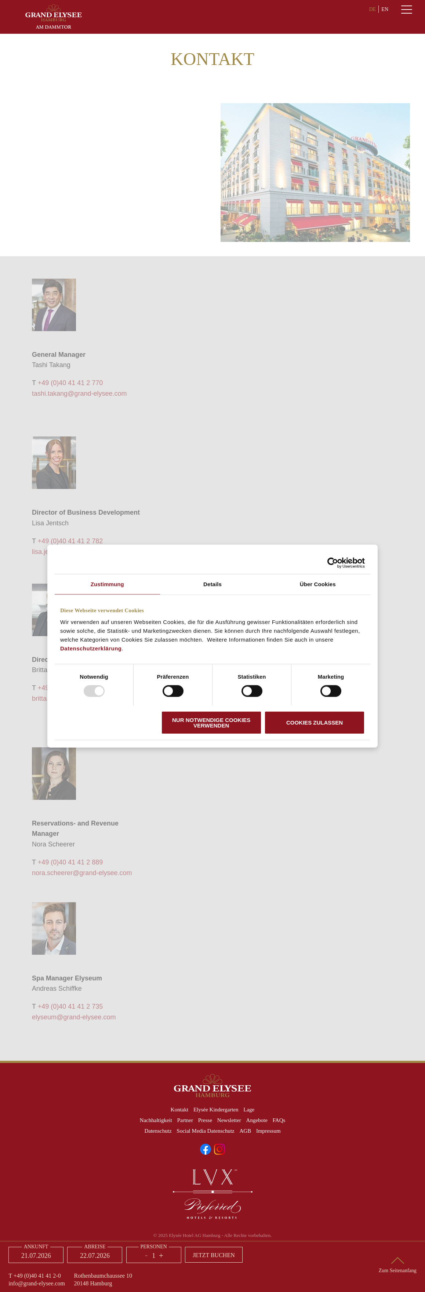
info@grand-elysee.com (36, 1283)
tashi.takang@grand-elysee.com (79, 396)
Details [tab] (212, 584)
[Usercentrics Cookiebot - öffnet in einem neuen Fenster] (333, 563)
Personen (153, 1246)
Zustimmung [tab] (107, 584)
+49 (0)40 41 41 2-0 (37, 1276)
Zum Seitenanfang (398, 1270)
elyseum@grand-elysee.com (74, 1020)
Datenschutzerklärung (91, 648)
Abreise (94, 1246)
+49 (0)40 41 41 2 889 (70, 865)
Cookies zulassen (314, 722)
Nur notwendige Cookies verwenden (211, 722)
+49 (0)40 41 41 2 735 (70, 1009)
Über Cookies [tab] (318, 584)
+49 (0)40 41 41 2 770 (70, 386)
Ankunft (36, 1246)
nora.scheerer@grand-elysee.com (82, 875)
